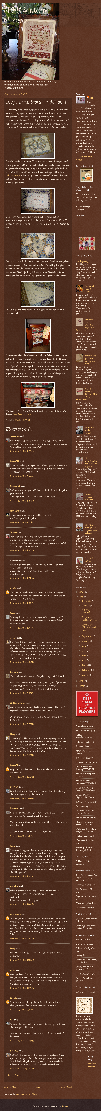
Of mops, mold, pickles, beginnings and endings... (91, 528)
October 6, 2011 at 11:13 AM (22, 522)
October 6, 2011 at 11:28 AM (22, 550)
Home (38, 1087)
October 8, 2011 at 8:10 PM (21, 1009)
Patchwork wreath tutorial (89, 289)
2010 (81, 681)
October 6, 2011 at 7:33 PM (22, 798)
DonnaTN (14, 765)
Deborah (14, 786)
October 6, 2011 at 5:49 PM (22, 755)
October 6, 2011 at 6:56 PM (22, 776)
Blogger (65, 1106)
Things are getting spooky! (89, 618)
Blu (11, 1019)
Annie (12, 970)
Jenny (12, 734)
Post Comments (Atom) (26, 1094)
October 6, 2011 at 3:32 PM (22, 662)
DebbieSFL (14, 461)
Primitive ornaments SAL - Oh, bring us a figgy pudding (85, 325)
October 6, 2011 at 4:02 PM (22, 693)
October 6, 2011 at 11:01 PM (21, 876)
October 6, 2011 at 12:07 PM (22, 627)
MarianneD (14, 510)
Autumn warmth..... (87, 611)
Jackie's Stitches (17, 703)
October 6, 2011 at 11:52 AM (22, 578)
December (87, 600)
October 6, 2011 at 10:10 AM (22, 500)
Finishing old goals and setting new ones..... (90, 359)
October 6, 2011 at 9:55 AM (22, 476)
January (86, 674)
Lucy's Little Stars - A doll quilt (89, 627)
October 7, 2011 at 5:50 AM (22, 938)
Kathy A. (14, 1050)
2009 (81, 685)
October (86, 605)
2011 (81, 596)
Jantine (13, 532)
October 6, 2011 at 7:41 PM (21, 835)
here (15, 414)
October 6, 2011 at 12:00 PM (22, 603)
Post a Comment (15, 1075)
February (86, 670)
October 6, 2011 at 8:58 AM (22, 451)
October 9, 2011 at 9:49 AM (22, 1040)
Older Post (65, 1087)
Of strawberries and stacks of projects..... (91, 462)
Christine (14, 886)
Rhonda (13, 998)
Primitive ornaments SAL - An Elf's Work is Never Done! (86, 394)
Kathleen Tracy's (13, 175)
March (85, 665)
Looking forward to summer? (90, 497)
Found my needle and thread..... (89, 430)
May (84, 655)
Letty (12, 948)
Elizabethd (15, 485)
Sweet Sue (14, 436)
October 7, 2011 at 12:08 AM (22, 904)
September (87, 636)
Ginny (12, 845)
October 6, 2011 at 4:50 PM (22, 724)
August (85, 641)
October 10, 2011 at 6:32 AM (22, 1068)
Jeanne (13, 637)
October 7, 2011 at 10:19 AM (22, 960)
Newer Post (11, 1087)
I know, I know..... (89, 559)
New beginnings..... (83, 261)
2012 (81, 592)
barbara (14, 672)
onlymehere (15, 914)
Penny (12, 613)
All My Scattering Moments (26, 15)
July (84, 645)
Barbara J (14, 808)
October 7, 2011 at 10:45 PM (22, 988)
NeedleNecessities (92, 1065)
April (84, 660)
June (84, 650)
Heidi (91, 97)
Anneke (13, 588)
